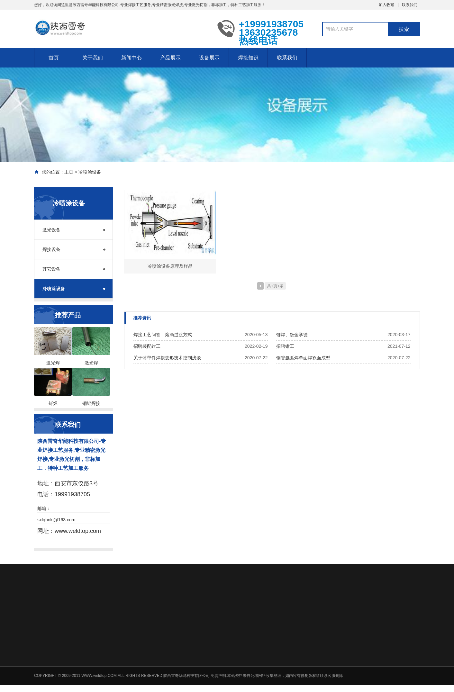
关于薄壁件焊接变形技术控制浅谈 (167, 357)
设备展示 (209, 57)
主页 (68, 172)
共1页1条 (275, 285)
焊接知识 (248, 57)
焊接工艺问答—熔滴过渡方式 (162, 334)
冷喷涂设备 (89, 172)
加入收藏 (386, 5)
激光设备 (51, 229)
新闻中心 (131, 57)
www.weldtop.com (78, 531)
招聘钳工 (285, 346)
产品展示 (170, 57)
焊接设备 (51, 249)
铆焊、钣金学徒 (292, 334)
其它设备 (51, 269)
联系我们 (409, 5)
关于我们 (92, 57)
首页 (54, 57)
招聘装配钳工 (146, 346)
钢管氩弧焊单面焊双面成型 (303, 357)
